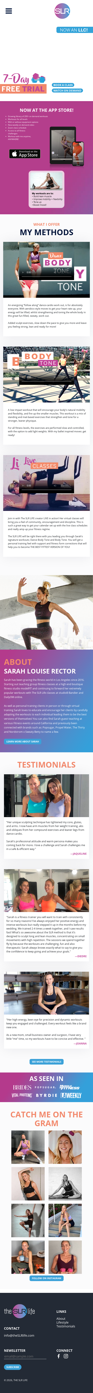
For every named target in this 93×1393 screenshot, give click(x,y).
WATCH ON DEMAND (67, 90)
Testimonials (65, 1326)
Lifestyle (62, 1322)
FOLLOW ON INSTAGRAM (46, 1278)
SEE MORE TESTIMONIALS (46, 1061)
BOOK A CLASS (63, 85)
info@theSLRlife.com (19, 1335)
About (60, 1318)
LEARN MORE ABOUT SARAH (22, 741)
